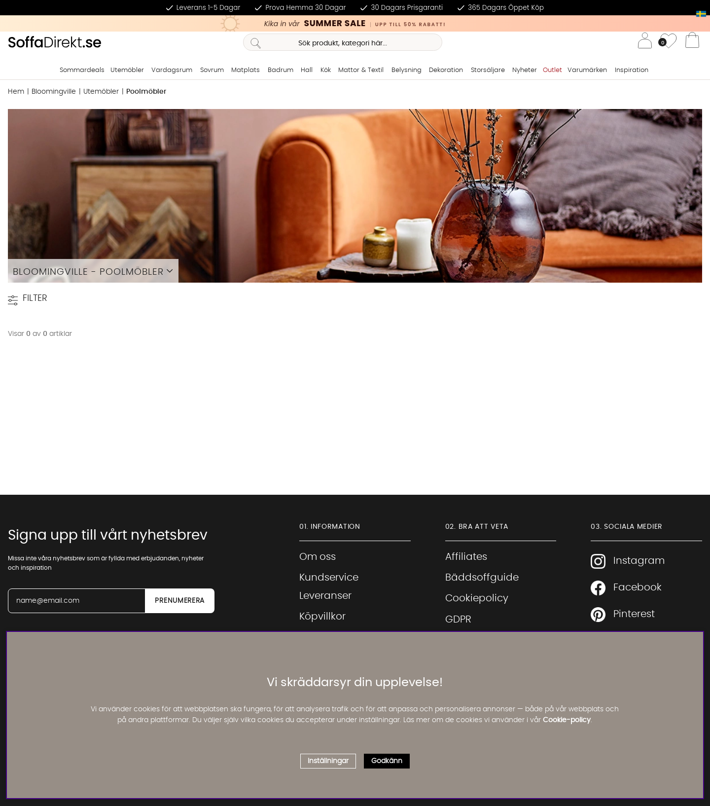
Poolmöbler (146, 91)
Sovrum (212, 70)
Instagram (628, 561)
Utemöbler (127, 70)
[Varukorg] (692, 42)
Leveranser (325, 596)
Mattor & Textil (361, 70)
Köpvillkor (322, 617)
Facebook (626, 588)
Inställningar (328, 761)
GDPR (458, 619)
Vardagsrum (171, 70)
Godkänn (386, 761)
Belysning (406, 70)
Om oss (317, 557)
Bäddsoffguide (482, 578)
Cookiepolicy (476, 598)
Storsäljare (488, 70)
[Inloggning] (645, 42)
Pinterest (623, 614)
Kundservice (328, 578)
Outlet (552, 70)
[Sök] (342, 42)
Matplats (245, 70)
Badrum (280, 70)
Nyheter (524, 70)
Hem (16, 91)
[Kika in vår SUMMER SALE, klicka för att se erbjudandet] (355, 23)
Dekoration (446, 70)
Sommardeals (82, 70)
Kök (325, 70)
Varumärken (587, 70)
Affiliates (466, 557)
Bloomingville (54, 91)
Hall (307, 70)
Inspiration (631, 70)
